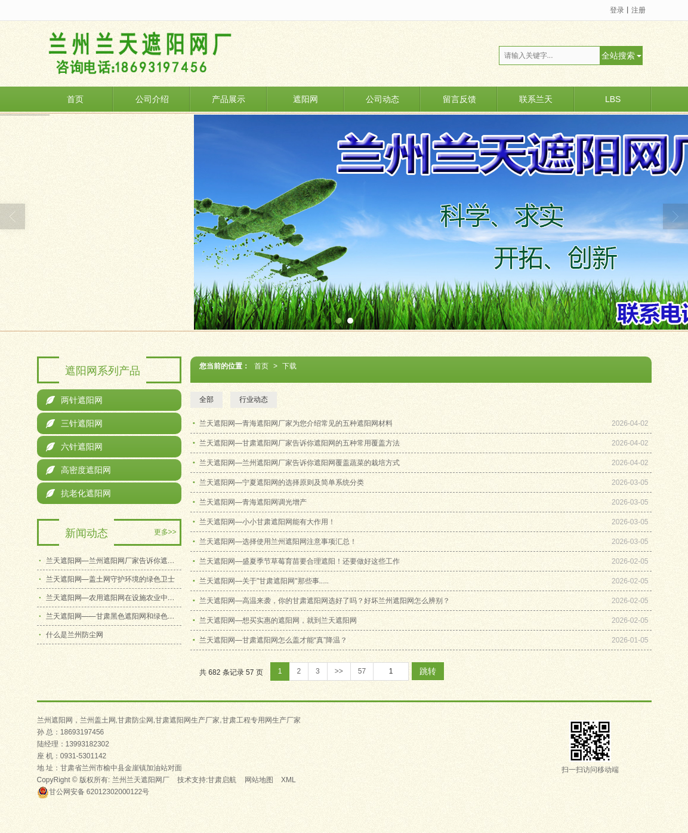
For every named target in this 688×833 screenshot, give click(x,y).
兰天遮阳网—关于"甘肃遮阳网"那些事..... (264, 581)
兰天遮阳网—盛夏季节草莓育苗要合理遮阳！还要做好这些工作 (299, 561)
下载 (289, 366)
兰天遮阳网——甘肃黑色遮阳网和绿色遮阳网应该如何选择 (113, 616)
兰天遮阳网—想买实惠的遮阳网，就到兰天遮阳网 (278, 620)
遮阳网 (305, 99)
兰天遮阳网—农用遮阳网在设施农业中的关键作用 (113, 598)
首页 (75, 99)
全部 (206, 399)
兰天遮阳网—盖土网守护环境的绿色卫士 (110, 579)
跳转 (427, 671)
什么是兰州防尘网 (74, 635)
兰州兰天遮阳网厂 (140, 780)
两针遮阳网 (74, 400)
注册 (638, 10)
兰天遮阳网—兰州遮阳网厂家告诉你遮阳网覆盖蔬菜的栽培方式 (299, 463)
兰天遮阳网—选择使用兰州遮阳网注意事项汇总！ (278, 541)
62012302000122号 (93, 792)
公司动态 (382, 99)
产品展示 (228, 99)
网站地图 (259, 780)
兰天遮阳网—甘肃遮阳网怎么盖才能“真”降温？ (273, 640)
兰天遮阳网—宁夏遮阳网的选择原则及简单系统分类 (281, 482)
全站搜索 (618, 55)
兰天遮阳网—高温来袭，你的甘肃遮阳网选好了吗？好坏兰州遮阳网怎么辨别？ (324, 601)
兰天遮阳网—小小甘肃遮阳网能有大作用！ (267, 522)
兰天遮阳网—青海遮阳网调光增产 (253, 502)
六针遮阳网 (74, 446)
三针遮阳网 (74, 423)
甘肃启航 (222, 780)
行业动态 (253, 399)
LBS (613, 99)
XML (288, 780)
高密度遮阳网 (78, 470)
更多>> (165, 532)
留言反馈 (459, 99)
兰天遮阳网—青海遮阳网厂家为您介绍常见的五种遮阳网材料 (296, 423)
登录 (617, 10)
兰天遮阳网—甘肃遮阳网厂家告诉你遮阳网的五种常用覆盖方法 (299, 443)
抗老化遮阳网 (78, 493)
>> (339, 671)
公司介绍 (152, 99)
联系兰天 (536, 99)
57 (362, 671)
